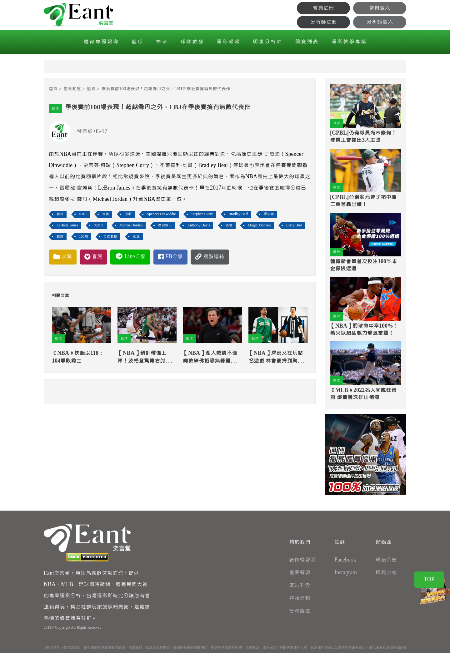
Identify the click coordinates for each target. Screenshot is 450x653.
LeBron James (67, 225)
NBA (83, 214)
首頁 (53, 89)
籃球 (137, 41)
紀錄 (136, 236)
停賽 (105, 214)
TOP (429, 579)
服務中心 (386, 572)
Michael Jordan (130, 225)
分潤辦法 (299, 611)
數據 (60, 236)
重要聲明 (299, 572)
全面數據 (110, 236)
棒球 (162, 41)
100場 (83, 236)
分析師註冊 (323, 22)
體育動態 (72, 89)
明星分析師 (267, 41)
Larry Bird (294, 225)
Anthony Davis (198, 225)
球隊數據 (192, 41)
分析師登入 (380, 22)
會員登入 (379, 8)
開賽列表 (307, 41)
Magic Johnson (259, 225)
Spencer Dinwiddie (161, 214)
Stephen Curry (202, 214)
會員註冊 (323, 8)
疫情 (229, 225)
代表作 (98, 225)
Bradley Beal (238, 214)
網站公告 (386, 559)
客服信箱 (299, 598)
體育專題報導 (101, 41)
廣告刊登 (299, 585)
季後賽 (269, 214)
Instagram (345, 572)
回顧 (128, 214)
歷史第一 (165, 225)
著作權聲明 (302, 559)
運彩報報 (228, 41)
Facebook (345, 559)
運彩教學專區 (349, 41)
